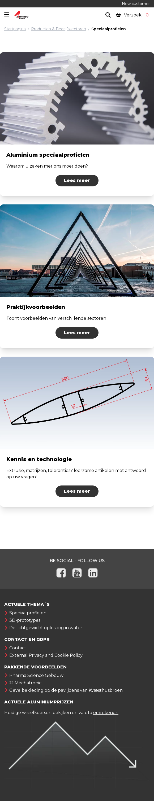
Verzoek (133, 14)
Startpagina (15, 29)
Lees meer (77, 180)
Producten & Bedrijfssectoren (58, 29)
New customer (136, 3)
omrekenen (105, 712)
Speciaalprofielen (108, 29)
